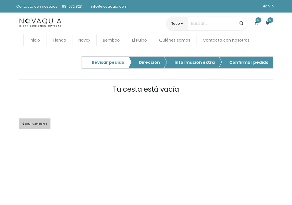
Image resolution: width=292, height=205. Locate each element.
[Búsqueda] (241, 23)
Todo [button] (175, 23)
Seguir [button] (34, 124)
